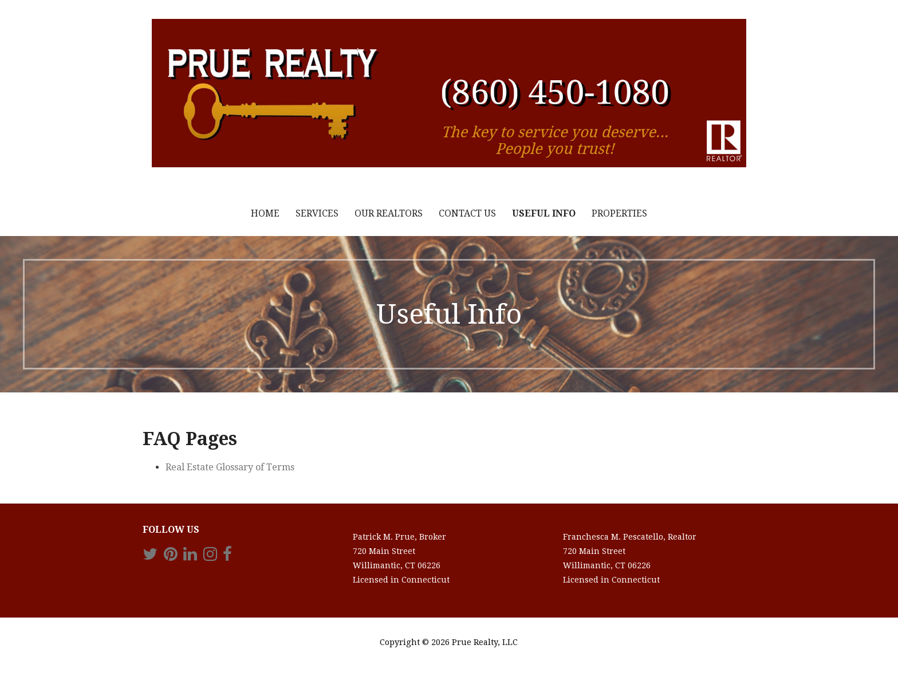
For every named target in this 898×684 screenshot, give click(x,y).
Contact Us (467, 213)
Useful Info (544, 213)
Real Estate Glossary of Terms (230, 467)
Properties (619, 213)
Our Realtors (389, 213)
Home (265, 213)
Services (317, 213)
